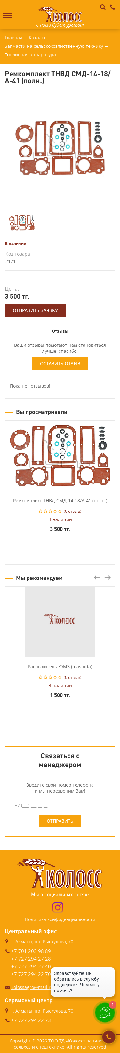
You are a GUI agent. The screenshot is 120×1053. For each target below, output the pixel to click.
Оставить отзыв (60, 363)
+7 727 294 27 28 (31, 958)
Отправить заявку (35, 310)
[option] (60, 148)
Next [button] (107, 577)
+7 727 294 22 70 (31, 974)
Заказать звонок (108, 1037)
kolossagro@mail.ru (32, 987)
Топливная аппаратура (30, 55)
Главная (13, 37)
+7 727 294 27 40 (31, 966)
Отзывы (60, 331)
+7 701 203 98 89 (31, 951)
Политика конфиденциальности (60, 919)
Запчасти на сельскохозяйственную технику (54, 46)
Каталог (37, 37)
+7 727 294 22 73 (31, 1020)
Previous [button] (97, 577)
